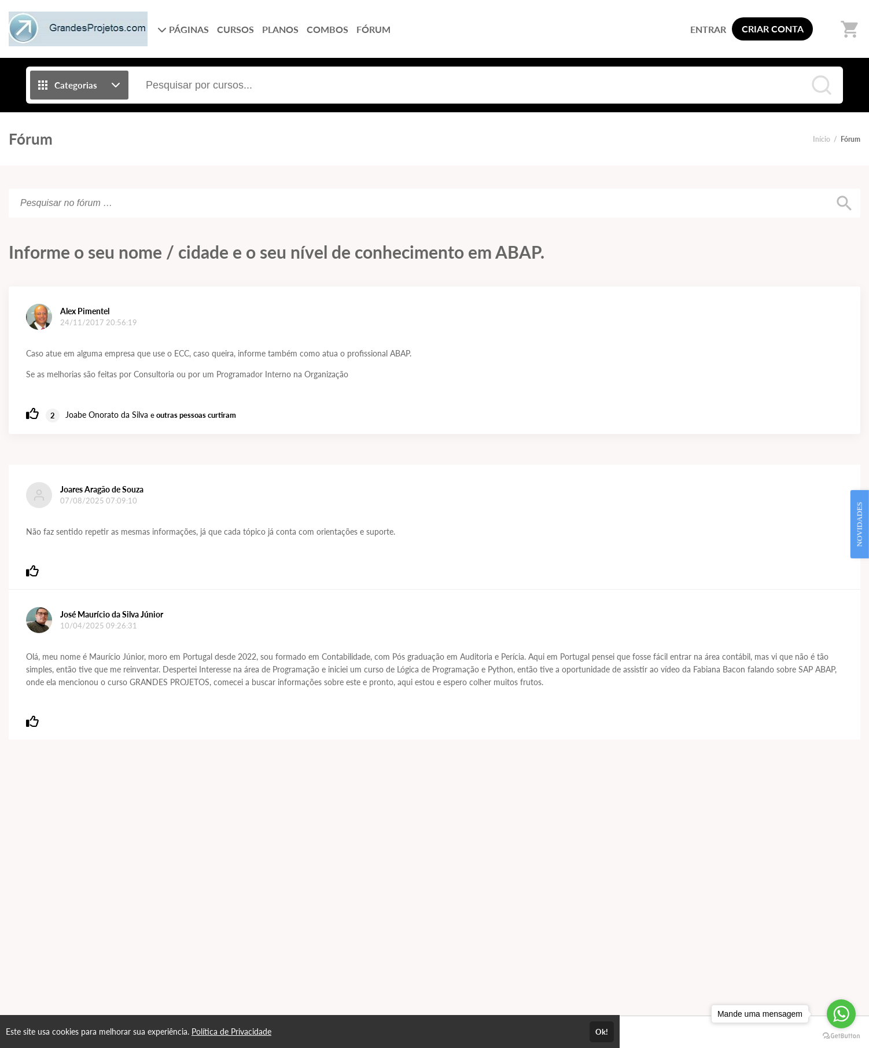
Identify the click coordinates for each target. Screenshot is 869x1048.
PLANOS (280, 29)
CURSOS (235, 29)
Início (821, 139)
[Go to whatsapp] (841, 1013)
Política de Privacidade (231, 1031)
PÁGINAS (183, 29)
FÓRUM (373, 29)
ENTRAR (708, 29)
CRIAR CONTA (773, 28)
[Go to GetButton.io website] (841, 1036)
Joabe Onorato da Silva (106, 415)
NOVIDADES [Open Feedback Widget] (859, 524)
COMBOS (327, 29)
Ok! (601, 1031)
